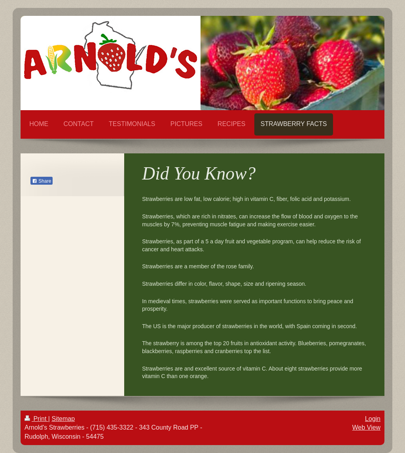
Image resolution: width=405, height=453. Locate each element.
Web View (366, 427)
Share (41, 181)
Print (36, 418)
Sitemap (63, 418)
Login (372, 418)
